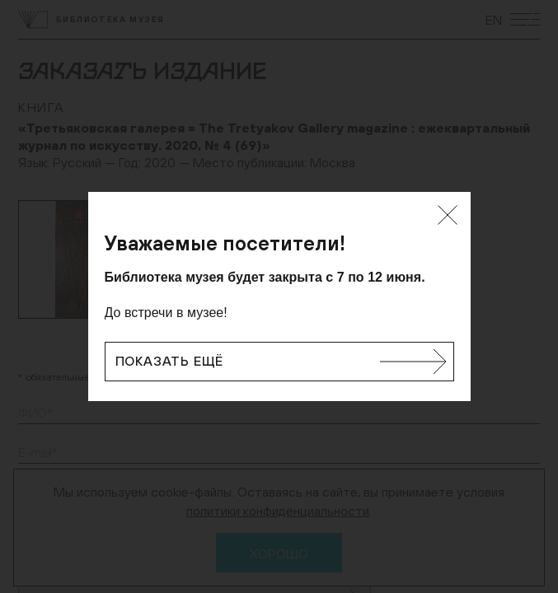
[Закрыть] (447, 215)
